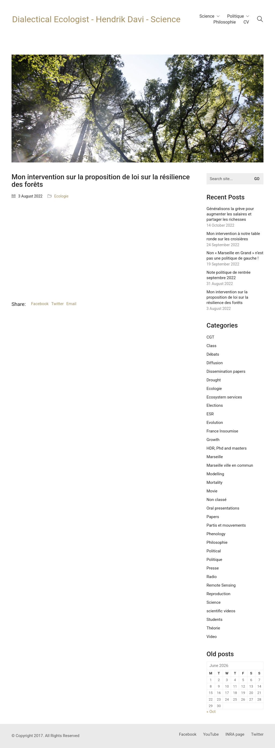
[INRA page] (234, 734)
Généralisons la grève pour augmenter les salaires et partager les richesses (230, 214)
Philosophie (217, 542)
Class (212, 345)
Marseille (215, 456)
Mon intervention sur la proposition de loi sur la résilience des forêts (227, 297)
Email (71, 303)
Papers (213, 516)
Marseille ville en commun (230, 465)
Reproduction (219, 593)
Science (214, 602)
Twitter (57, 303)
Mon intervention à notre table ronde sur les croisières (233, 236)
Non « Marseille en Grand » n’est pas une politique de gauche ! (235, 255)
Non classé (216, 499)
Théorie (213, 628)
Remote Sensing (221, 585)
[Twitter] (257, 734)
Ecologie (61, 196)
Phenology (216, 533)
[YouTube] (211, 734)
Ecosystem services (224, 397)
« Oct (211, 711)
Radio (212, 576)
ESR (210, 414)
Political (214, 551)
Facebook (40, 303)
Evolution (215, 422)
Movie (212, 491)
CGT (210, 337)
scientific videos (221, 611)
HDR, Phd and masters (227, 448)
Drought (214, 380)
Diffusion (215, 362)
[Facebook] (187, 734)
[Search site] (260, 20)
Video (212, 636)
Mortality (214, 482)
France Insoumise (222, 431)
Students (214, 619)
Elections (215, 405)
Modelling (215, 474)
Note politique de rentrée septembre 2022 (229, 275)
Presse (213, 568)
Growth (213, 439)
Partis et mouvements (226, 525)
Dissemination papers (226, 371)
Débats (213, 354)
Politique (214, 559)
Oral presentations (223, 508)
